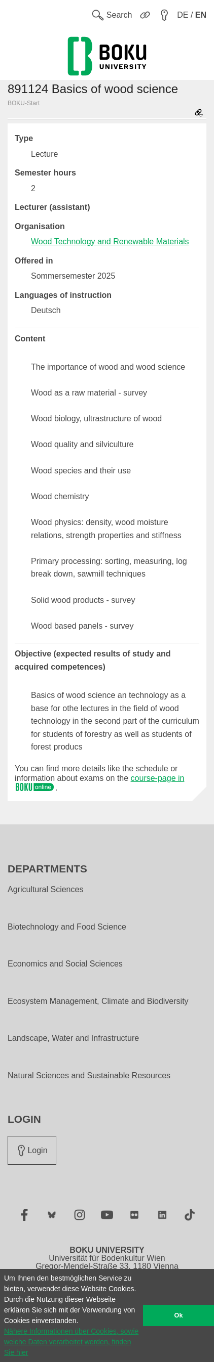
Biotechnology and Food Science (67, 927)
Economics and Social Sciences (65, 964)
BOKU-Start (24, 103)
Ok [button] (178, 1315)
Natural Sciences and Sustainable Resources (89, 1076)
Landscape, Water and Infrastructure (73, 1038)
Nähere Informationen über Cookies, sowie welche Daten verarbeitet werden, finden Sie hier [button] (71, 1341)
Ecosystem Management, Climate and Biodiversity (98, 1001)
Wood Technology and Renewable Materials (110, 241)
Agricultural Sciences (45, 890)
